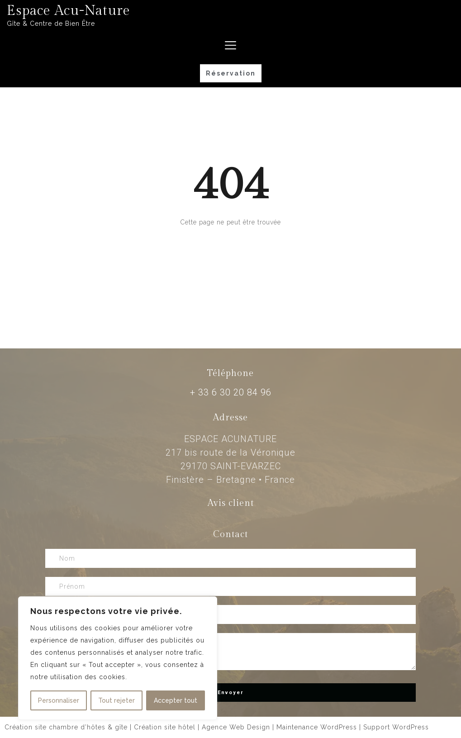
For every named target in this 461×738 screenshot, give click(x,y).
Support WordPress (396, 727)
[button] (230, 73)
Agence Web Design (236, 727)
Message (230, 651)
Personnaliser (58, 700)
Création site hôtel (164, 727)
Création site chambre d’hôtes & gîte (66, 727)
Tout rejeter (116, 700)
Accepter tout (175, 700)
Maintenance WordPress (316, 727)
